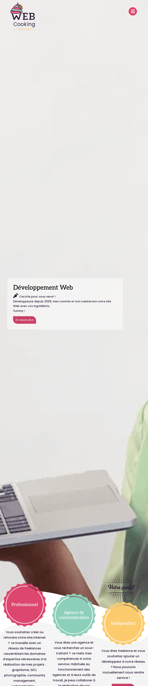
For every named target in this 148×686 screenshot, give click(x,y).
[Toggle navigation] (133, 11)
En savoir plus (25, 320)
